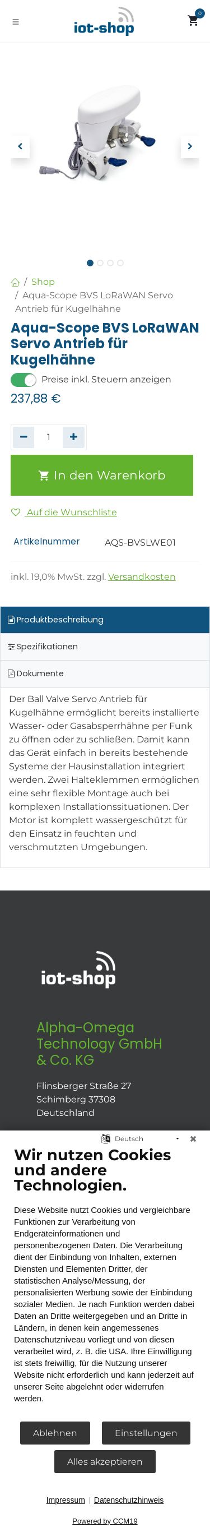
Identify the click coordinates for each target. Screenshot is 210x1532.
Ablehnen (55, 1433)
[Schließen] (193, 1138)
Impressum (65, 1500)
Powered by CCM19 (104, 1521)
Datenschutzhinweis (129, 1500)
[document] (105, 1283)
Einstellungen (146, 1433)
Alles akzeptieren (105, 1461)
